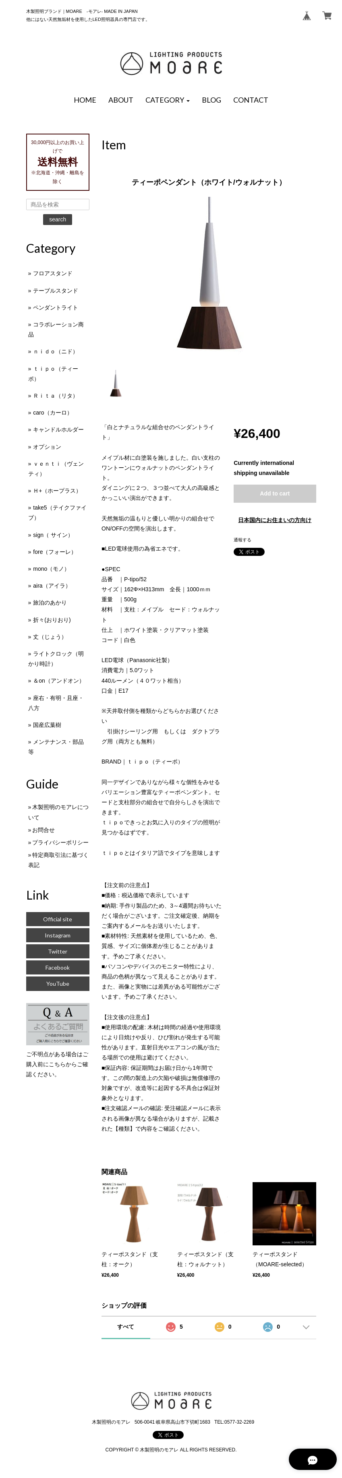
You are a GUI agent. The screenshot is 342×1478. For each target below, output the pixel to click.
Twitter (57, 951)
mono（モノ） (51, 569)
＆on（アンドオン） (59, 680)
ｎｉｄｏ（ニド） (55, 351)
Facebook (58, 967)
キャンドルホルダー (58, 429)
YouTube (57, 983)
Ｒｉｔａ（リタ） (55, 395)
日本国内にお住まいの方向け (274, 520)
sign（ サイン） (53, 535)
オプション (47, 447)
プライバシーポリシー (60, 842)
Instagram (57, 935)
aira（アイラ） (51, 585)
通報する (242, 539)
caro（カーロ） (52, 412)
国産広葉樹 (47, 725)
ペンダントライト (55, 307)
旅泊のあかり (50, 602)
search (57, 219)
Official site (57, 919)
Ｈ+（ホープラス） (57, 490)
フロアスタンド (53, 273)
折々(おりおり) (51, 620)
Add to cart (275, 493)
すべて (125, 1326)
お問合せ (43, 830)
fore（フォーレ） (55, 552)
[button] (167, 100)
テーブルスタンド (55, 290)
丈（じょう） (50, 637)
